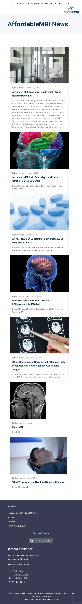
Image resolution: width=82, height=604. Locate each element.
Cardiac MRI (26, 247)
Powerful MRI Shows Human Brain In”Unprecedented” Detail (30, 302)
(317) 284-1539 (41, 3)
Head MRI (52, 103)
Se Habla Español (41, 533)
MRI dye (60, 247)
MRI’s (59, 118)
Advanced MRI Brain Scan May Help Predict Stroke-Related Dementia (35, 179)
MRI (49, 109)
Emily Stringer (19, 88)
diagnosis (61, 374)
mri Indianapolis (39, 112)
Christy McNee (19, 423)
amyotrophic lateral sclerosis (36, 374)
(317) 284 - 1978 (21, 3)
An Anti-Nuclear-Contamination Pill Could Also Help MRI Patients (37, 241)
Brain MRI (25, 100)
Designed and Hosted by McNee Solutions (41, 599)
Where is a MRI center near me (52, 127)
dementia (44, 103)
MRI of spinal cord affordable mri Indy (34, 115)
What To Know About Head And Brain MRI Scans (38, 482)
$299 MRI (16, 100)
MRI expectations (19, 250)
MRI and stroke (26, 112)
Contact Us (18, 571)
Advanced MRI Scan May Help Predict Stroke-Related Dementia (37, 94)
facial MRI (16, 377)
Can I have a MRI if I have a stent (25, 103)
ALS (14, 374)
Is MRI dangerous (25, 109)
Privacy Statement (54, 593)
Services (11, 522)
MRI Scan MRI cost (35, 118)
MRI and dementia (41, 186)
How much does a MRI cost (45, 106)
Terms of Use (68, 593)
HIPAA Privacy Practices (18, 526)
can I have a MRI (58, 100)
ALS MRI (20, 374)
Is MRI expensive (40, 109)
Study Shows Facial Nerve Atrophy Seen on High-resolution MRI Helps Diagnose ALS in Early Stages (39, 366)
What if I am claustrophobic (43, 121)
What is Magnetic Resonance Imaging (44, 124)
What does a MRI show (21, 121)
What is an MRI (22, 124)
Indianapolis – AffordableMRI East (22, 513)
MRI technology (50, 118)
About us (11, 517)
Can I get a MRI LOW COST (40, 100)
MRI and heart (50, 247)
